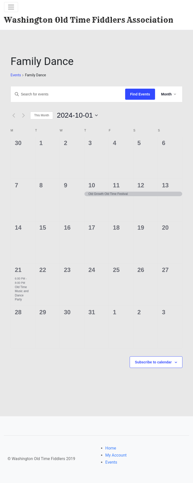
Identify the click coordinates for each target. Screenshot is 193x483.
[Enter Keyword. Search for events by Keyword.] (68, 94)
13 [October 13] (165, 185)
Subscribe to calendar (153, 362)
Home (110, 448)
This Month (41, 115)
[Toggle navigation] (11, 7)
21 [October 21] (18, 269)
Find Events (140, 94)
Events (16, 75)
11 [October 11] (116, 185)
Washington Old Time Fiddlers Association (88, 20)
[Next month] (23, 115)
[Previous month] (14, 115)
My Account (116, 455)
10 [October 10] (91, 185)
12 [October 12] (140, 185)
